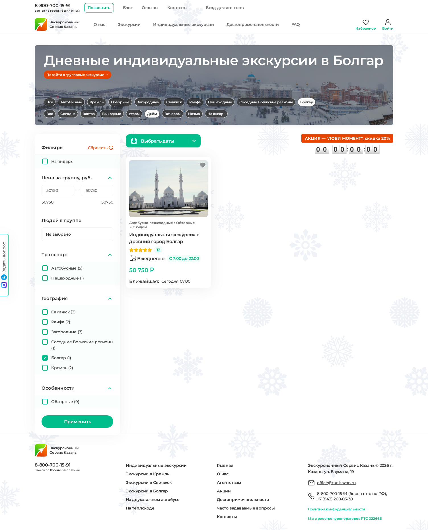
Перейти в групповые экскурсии (77, 74)
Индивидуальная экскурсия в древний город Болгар (164, 238)
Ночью (194, 114)
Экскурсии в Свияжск (149, 482)
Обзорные (120, 102)
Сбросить (98, 147)
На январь (216, 114)
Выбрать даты (157, 141)
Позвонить (99, 7)
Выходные (111, 114)
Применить (77, 421)
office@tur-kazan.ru (336, 482)
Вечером (172, 114)
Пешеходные (220, 102)
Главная (225, 465)
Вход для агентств (225, 7)
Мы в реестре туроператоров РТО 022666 (345, 518)
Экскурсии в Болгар (147, 491)
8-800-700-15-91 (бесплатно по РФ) (351, 493)
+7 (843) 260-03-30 (335, 499)
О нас (99, 24)
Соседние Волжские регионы (266, 102)
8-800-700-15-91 (52, 5)
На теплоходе (140, 508)
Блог (128, 7)
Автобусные (71, 102)
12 (158, 249)
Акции (224, 491)
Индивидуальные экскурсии (183, 24)
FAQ (295, 24)
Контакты (177, 7)
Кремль (97, 102)
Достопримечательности (253, 24)
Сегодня (67, 114)
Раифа (195, 102)
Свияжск (174, 102)
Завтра (89, 114)
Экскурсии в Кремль (147, 473)
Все (49, 102)
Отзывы (150, 7)
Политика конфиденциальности (336, 509)
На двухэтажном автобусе (153, 499)
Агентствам (229, 482)
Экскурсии (129, 24)
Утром (134, 114)
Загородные (148, 102)
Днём (152, 114)
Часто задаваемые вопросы (246, 508)
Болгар (306, 102)
